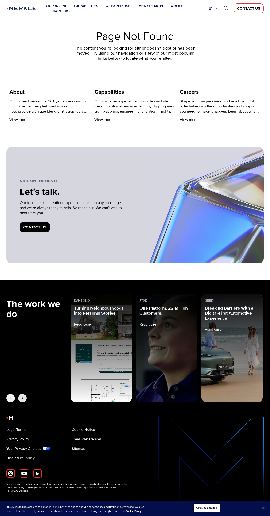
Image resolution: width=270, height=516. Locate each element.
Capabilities (86, 5)
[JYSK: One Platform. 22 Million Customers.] (166, 348)
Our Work (56, 5)
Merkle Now (150, 5)
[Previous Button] (10, 398)
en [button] (211, 8)
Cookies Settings (206, 508)
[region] (135, 508)
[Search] (226, 8)
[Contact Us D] (249, 8)
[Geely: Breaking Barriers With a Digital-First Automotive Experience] (232, 348)
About (177, 5)
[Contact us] (35, 227)
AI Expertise (118, 5)
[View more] (49, 105)
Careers (61, 10)
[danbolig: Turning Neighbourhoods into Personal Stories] (101, 348)
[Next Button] (22, 398)
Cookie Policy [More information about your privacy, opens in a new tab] (133, 511)
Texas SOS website (17, 490)
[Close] (263, 507)
